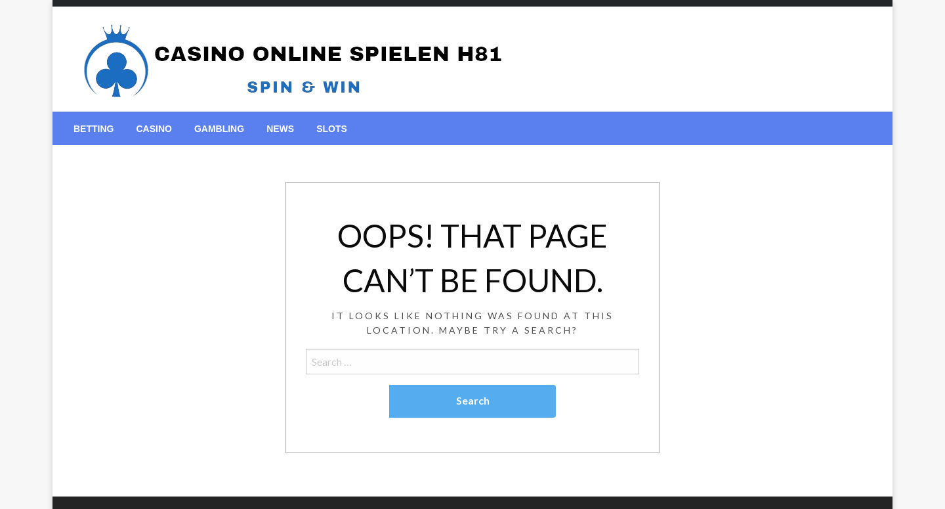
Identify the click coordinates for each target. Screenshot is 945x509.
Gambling (219, 128)
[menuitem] (93, 128)
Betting (94, 128)
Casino (153, 128)
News (280, 128)
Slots (331, 128)
